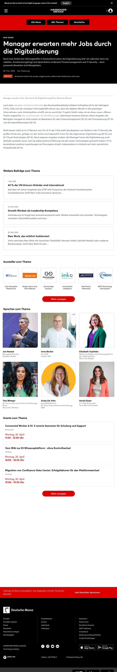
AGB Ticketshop (85, 628)
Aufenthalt (45, 625)
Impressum (83, 619)
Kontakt (6, 619)
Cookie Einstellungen (87, 638)
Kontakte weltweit (10, 622)
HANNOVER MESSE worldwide (14, 646)
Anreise (44, 622)
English (66, 3)
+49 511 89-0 (52, 657)
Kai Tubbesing (24, 71)
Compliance (83, 632)
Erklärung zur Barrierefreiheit (90, 635)
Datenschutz (83, 622)
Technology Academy (11, 649)
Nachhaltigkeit (8, 635)
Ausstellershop (46, 619)
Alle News (36, 22)
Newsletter (79, 22)
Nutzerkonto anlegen (11, 632)
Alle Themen (57, 22)
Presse (5, 625)
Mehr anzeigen (58, 375)
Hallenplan (45, 628)
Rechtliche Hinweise (86, 625)
